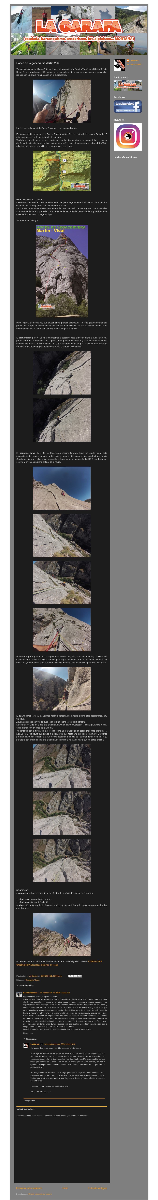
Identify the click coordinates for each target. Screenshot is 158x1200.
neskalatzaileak (30, 993)
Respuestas (31, 1039)
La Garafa (34, 1044)
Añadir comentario (25, 1109)
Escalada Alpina (32, 980)
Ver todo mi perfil (134, 64)
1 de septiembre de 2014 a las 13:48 (59, 1044)
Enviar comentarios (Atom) (40, 1194)
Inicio (65, 1188)
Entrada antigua (97, 1188)
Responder (28, 1033)
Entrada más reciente (29, 1188)
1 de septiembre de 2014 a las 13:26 (54, 993)
